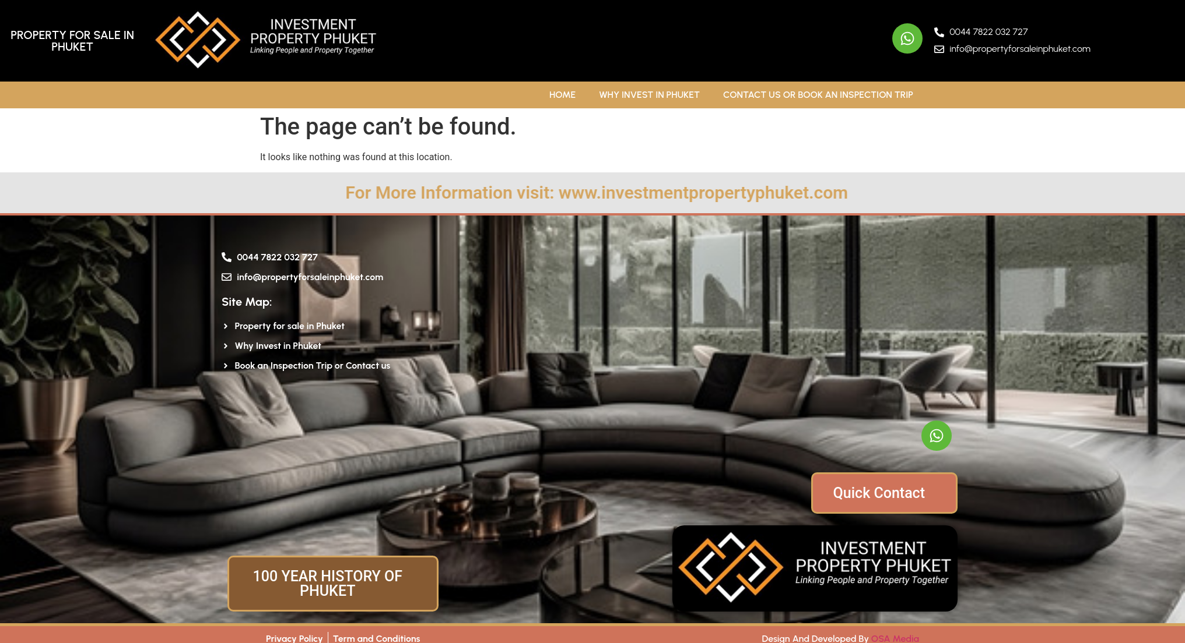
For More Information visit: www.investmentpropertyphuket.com (701, 192)
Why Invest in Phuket (649, 94)
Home (562, 94)
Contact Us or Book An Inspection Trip (818, 94)
